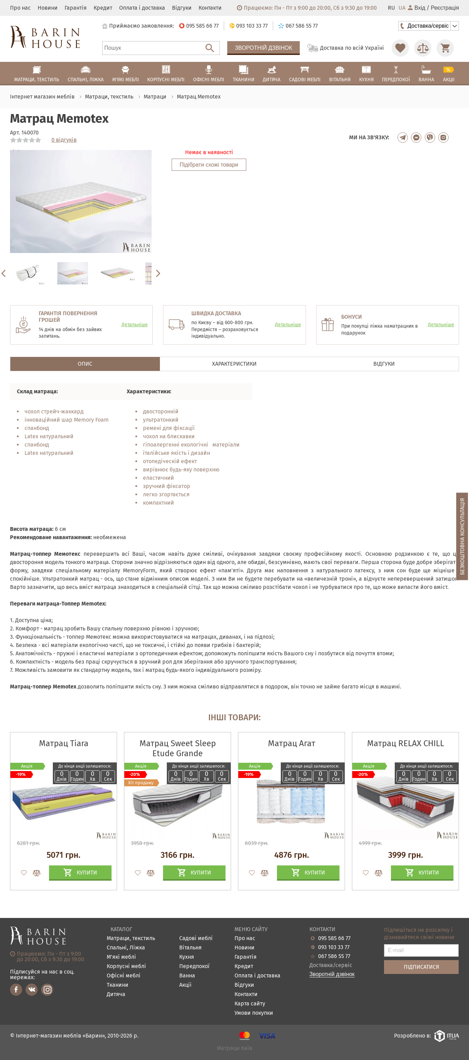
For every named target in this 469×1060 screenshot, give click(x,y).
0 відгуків (64, 140)
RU (391, 8)
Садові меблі (196, 938)
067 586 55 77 (334, 956)
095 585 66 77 (334, 938)
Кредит (103, 8)
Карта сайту (249, 1004)
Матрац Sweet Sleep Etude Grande (178, 748)
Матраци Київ (234, 1048)
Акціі (185, 985)
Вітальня (190, 948)
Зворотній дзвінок (263, 48)
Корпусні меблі (126, 966)
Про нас (20, 8)
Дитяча (116, 994)
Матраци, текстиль (131, 938)
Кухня (186, 957)
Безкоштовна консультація (462, 536)
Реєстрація (445, 8)
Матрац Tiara (63, 743)
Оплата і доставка (142, 8)
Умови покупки (253, 1013)
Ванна (187, 976)
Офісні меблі (124, 976)
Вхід (416, 8)
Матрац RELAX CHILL (405, 743)
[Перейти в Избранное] (400, 48)
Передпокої (194, 966)
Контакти (210, 8)
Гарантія (76, 8)
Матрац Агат (291, 743)
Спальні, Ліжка (126, 948)
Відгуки (182, 8)
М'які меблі (121, 957)
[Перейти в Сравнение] (422, 48)
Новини (48, 8)
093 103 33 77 (334, 947)
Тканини (117, 985)
